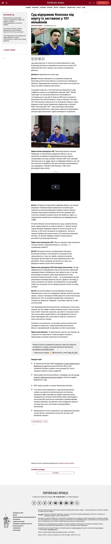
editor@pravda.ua (52, 529)
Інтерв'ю (49, 7)
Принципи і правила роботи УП (22, 523)
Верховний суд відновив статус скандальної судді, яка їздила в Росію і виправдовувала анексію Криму (13, 21)
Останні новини (9, 50)
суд (46, 421)
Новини (28, 7)
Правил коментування (66, 463)
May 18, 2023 (73, 353)
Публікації (35, 7)
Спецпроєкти (71, 7)
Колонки (43, 7)
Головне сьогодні (38, 469)
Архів (83, 7)
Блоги (79, 7)
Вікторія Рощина (36, 25)
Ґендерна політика (18, 521)
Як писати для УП (18, 526)
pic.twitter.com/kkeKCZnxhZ (43, 349)
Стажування (16, 528)
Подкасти (62, 7)
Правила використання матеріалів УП (24, 517)
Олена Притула (98, 528)
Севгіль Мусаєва (76, 528)
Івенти (56, 7)
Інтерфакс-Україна (49, 515)
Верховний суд (37, 421)
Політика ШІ (16, 519)
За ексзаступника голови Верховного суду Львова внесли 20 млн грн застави (13, 30)
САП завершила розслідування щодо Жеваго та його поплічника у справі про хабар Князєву (14, 38)
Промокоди (16, 530)
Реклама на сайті (18, 513)
